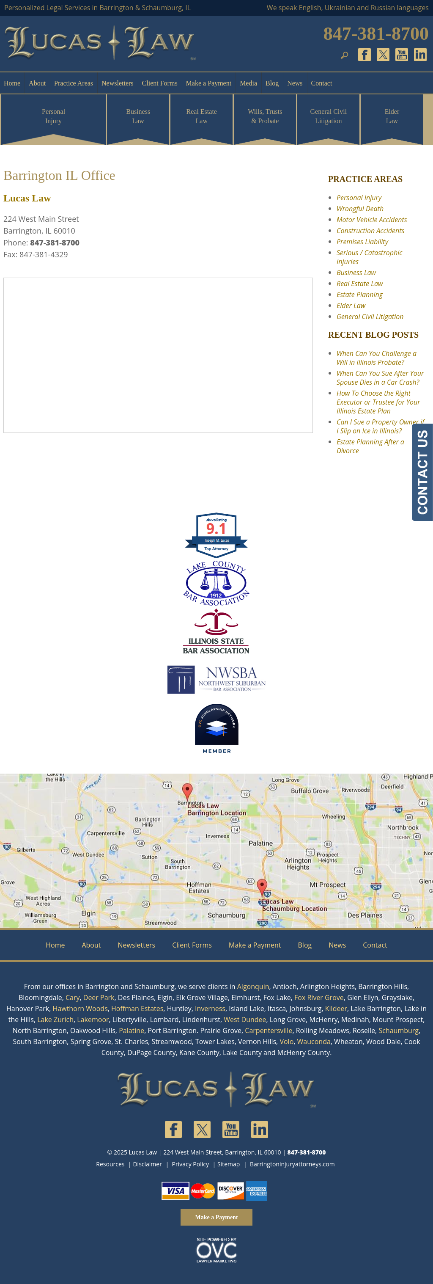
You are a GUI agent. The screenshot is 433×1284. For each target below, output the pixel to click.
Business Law (138, 116)
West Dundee (245, 1019)
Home (12, 83)
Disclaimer (147, 1164)
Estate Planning (360, 294)
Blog (272, 83)
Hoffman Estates (137, 1008)
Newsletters (117, 83)
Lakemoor (93, 1019)
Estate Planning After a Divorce (370, 446)
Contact (321, 83)
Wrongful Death (360, 208)
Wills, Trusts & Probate (265, 116)
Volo (286, 1041)
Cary (73, 997)
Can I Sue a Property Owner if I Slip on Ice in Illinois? (380, 426)
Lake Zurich (55, 1019)
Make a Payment (209, 83)
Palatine (131, 1030)
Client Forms (160, 83)
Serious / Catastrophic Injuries (369, 257)
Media (248, 83)
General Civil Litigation (328, 116)
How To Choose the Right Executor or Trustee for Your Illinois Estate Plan (378, 402)
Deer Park (99, 997)
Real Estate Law (201, 116)
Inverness (210, 1008)
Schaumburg (398, 1030)
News (294, 83)
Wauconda (314, 1041)
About (37, 83)
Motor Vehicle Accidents (372, 219)
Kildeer (336, 1008)
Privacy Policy (190, 1164)
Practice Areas (73, 83)
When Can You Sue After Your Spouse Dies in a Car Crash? (380, 378)
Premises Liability (362, 241)
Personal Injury (53, 116)
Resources (110, 1164)
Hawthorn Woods (80, 1008)
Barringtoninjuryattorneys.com (292, 1164)
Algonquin (253, 986)
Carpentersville (268, 1030)
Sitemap (228, 1164)
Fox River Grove (319, 997)
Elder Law (392, 116)
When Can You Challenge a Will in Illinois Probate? (377, 358)
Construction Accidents (370, 230)
